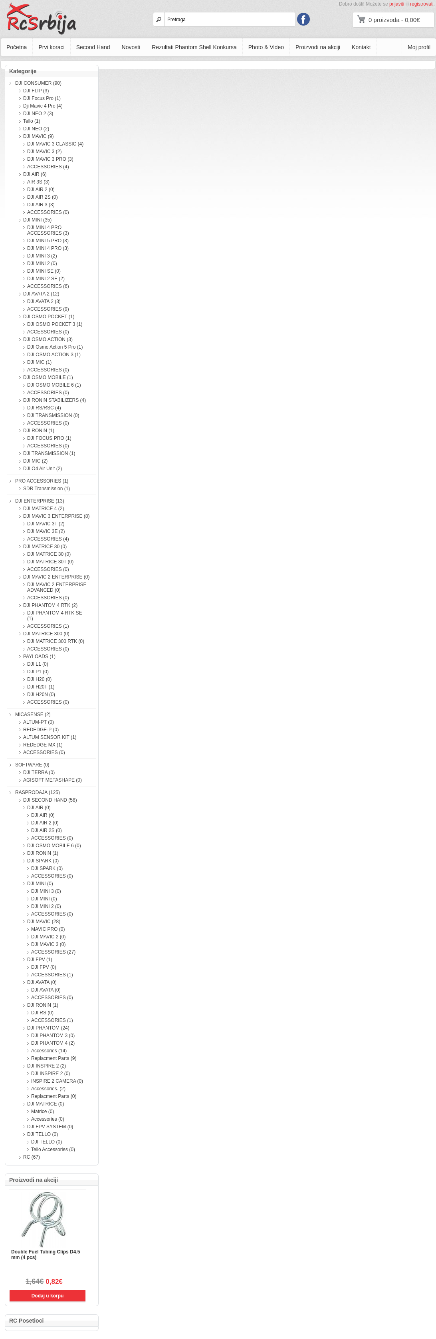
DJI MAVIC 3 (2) (44, 151)
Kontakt (361, 47)
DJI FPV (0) (43, 967)
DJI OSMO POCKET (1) (48, 316)
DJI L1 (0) (37, 664)
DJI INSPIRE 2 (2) (46, 1066)
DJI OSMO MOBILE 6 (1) (54, 385)
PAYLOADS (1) (39, 656)
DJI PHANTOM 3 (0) (53, 1035)
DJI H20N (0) (41, 694)
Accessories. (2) (48, 1089)
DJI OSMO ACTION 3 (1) (54, 354)
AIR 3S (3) (38, 182)
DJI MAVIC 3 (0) (48, 944)
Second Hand (93, 47)
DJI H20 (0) (39, 679)
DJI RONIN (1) (38, 430)
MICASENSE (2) (33, 714)
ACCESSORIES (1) (48, 626)
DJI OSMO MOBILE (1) (48, 377)
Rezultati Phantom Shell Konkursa (194, 47)
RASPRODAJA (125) (37, 792)
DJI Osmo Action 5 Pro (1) (55, 347)
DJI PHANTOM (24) (48, 1028)
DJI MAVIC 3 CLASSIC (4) (55, 144)
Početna (16, 47)
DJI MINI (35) (37, 220)
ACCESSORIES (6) (48, 286)
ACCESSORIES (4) (48, 167)
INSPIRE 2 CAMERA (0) (57, 1081)
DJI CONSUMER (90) (38, 83)
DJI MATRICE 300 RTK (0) (55, 641)
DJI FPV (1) (39, 959)
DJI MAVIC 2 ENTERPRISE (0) (56, 577)
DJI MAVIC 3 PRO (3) (50, 159)
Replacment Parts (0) (53, 1096)
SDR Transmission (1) (46, 488)
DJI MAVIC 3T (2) (46, 524)
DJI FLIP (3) (36, 91)
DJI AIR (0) (39, 807)
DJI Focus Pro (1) (42, 98)
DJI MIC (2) (35, 461)
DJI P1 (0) (38, 671)
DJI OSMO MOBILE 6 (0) (54, 845)
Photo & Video (266, 47)
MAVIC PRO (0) (48, 929)
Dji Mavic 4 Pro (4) (43, 106)
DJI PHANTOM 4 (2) (53, 1043)
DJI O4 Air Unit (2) (42, 468)
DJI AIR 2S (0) (42, 197)
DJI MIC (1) (39, 362)
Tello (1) (31, 121)
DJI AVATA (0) (42, 982)
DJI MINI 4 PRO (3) (48, 248)
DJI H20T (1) (40, 687)
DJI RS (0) (42, 1013)
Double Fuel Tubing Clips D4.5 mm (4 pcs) (45, 1254)
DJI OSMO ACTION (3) (48, 339)
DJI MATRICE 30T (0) (50, 562)
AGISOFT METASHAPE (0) (52, 780)
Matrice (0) (42, 1111)
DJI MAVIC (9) (38, 136)
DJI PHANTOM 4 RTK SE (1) (54, 615)
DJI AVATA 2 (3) (44, 301)
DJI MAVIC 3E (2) (46, 531)
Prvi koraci (51, 47)
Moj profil (419, 47)
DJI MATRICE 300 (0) (46, 634)
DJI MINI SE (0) (44, 271)
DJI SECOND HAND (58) (50, 800)
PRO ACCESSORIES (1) (41, 481)
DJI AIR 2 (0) (41, 189)
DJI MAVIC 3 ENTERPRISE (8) (56, 516)
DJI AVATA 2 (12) (41, 294)
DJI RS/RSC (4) (44, 408)
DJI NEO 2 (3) (38, 113)
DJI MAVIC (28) (43, 921)
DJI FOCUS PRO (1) (49, 438)
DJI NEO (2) (36, 129)
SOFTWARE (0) (32, 765)
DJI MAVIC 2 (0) (48, 937)
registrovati (422, 4)
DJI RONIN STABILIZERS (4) (54, 400)
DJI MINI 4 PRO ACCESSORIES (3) (48, 230)
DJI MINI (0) (40, 883)
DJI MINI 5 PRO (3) (48, 240)
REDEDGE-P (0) (41, 729)
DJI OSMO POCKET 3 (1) (54, 324)
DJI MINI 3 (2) (42, 256)
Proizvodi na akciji (317, 47)
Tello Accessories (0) (53, 1149)
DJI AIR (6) (35, 174)
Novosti (131, 47)
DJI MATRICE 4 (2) (43, 508)
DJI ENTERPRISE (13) (39, 501)
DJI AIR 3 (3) (41, 205)
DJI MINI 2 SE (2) (46, 278)
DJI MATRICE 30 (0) (45, 546)
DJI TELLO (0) (42, 1134)
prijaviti (396, 4)
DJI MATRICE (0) (45, 1104)
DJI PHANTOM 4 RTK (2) (50, 605)
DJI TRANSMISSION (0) (53, 415)
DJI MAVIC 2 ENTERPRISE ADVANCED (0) (56, 587)
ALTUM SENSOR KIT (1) (50, 737)
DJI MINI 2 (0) (42, 263)
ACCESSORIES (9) (48, 309)
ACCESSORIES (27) (53, 952)
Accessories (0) (47, 1119)
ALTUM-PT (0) (38, 722)
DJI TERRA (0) (39, 772)
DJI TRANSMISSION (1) (49, 453)
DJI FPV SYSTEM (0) (50, 1126)
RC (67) (31, 1157)
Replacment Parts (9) (53, 1058)
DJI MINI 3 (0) (46, 891)
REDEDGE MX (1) (43, 745)
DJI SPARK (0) (43, 861)
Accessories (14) (49, 1051)
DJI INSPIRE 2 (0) (50, 1073)
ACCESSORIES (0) (48, 212)
